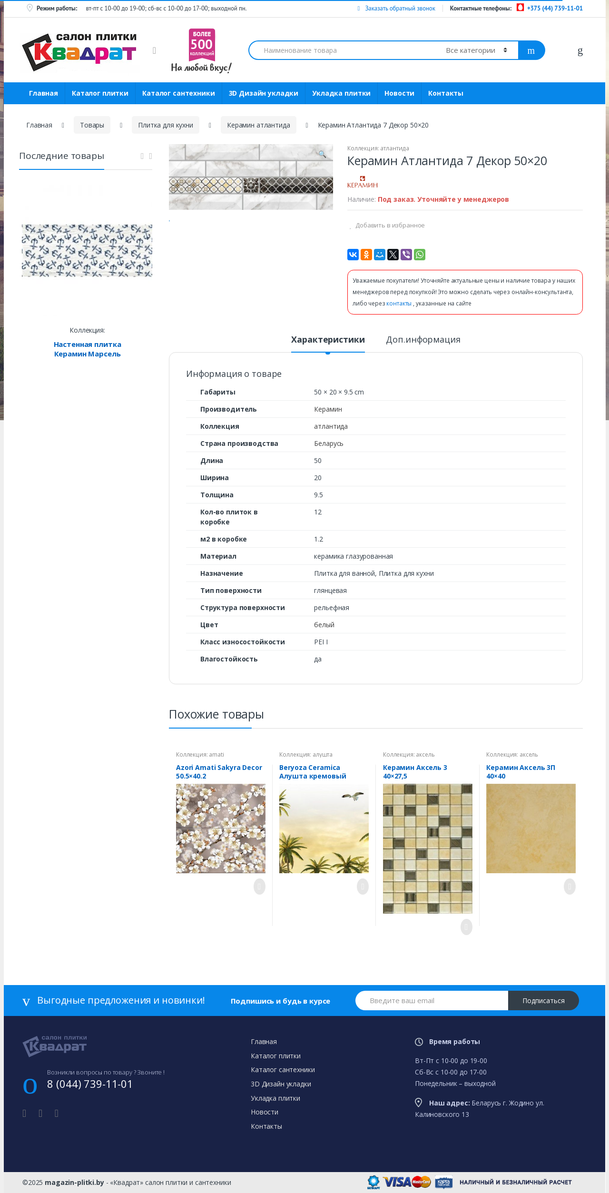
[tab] (327, 343)
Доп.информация (423, 340)
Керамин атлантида (258, 124)
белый (324, 624)
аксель (425, 754)
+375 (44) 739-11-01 (555, 8)
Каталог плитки (100, 93)
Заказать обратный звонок (396, 8)
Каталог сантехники (178, 93)
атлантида (394, 148)
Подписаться (543, 1000)
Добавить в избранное (389, 225)
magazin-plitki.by (74, 1182)
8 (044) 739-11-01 (90, 1083)
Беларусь (329, 443)
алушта (323, 754)
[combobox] (341, 50)
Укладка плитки (341, 93)
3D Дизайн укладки (264, 93)
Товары (92, 124)
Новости (399, 93)
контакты (399, 303)
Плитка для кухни (165, 124)
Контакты (445, 93)
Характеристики (327, 340)
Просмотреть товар (256, 886)
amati (216, 754)
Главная (43, 93)
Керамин (328, 409)
